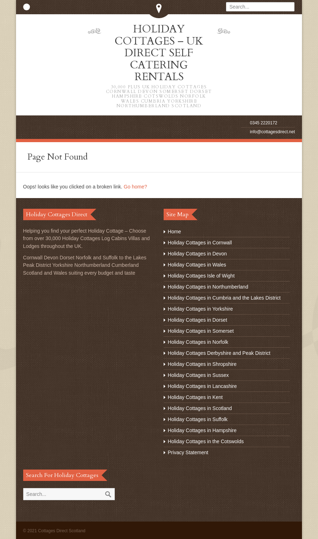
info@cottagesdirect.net (272, 130)
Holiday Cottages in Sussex (198, 374)
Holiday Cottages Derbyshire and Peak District (219, 352)
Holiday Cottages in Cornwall (200, 241)
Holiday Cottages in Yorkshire (200, 308)
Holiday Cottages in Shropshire (202, 363)
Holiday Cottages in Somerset (201, 330)
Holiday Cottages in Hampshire (202, 429)
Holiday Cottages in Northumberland (208, 286)
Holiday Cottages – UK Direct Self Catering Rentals (159, 64)
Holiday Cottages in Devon (197, 252)
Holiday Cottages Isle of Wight (201, 275)
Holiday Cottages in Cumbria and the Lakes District (224, 297)
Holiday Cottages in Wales (197, 263)
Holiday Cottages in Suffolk (198, 418)
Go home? (135, 185)
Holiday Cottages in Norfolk (198, 341)
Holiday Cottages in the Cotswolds (206, 440)
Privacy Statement (188, 451)
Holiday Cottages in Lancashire (202, 385)
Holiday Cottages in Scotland (200, 407)
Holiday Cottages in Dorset (197, 319)
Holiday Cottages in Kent (195, 396)
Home (174, 230)
